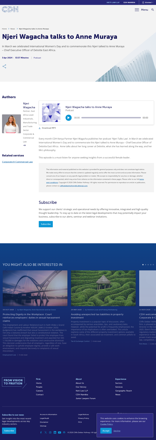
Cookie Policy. (106, 424)
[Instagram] (50, 432)
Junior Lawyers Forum (86, 398)
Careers (39, 391)
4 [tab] (150, 274)
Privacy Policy (83, 418)
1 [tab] (143, 274)
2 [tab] (145, 274)
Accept (105, 430)
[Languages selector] (147, 2)
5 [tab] (153, 274)
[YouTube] (59, 432)
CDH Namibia (129, 2)
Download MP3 (47, 128)
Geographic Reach (123, 391)
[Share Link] (4, 67)
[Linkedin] (55, 432)
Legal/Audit (44, 418)
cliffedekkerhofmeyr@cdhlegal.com (73, 186)
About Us (80, 383)
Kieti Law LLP (113, 2)
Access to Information (48, 414)
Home (4, 30)
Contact (40, 394)
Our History (81, 387)
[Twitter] (45, 432)
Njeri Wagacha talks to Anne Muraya (34, 30)
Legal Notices (83, 414)
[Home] (10, 9)
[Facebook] (41, 432)
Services (119, 387)
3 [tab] (148, 274)
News (13, 30)
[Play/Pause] (69, 118)
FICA (80, 422)
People (39, 387)
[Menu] (141, 9)
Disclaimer (44, 422)
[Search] (152, 9)
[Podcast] (64, 432)
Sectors (118, 383)
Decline (117, 430)
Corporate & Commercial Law (17, 162)
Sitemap (43, 426)
